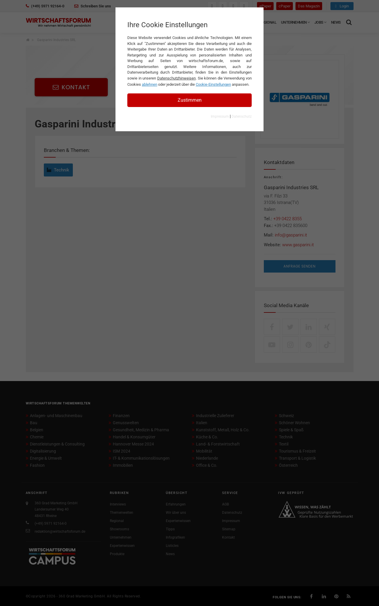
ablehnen (149, 84)
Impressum (220, 116)
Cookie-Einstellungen (213, 84)
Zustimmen (190, 100)
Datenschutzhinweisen (176, 78)
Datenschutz (242, 116)
